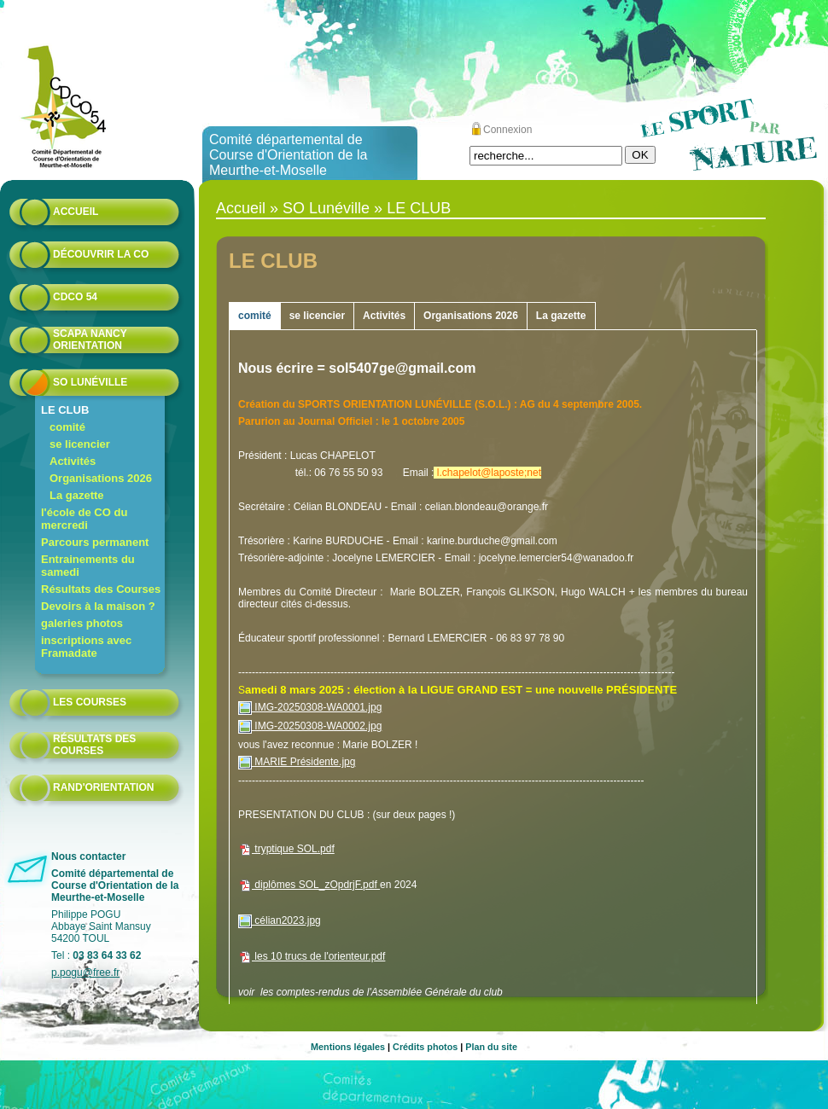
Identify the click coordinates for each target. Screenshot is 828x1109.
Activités (73, 461)
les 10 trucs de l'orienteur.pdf (311, 956)
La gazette (77, 495)
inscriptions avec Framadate (86, 646)
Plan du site (491, 1047)
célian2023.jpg (279, 920)
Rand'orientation (103, 787)
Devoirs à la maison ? (98, 606)
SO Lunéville (90, 382)
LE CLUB (65, 410)
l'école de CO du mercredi (84, 518)
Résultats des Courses (100, 589)
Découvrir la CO (101, 254)
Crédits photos (425, 1047)
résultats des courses (94, 745)
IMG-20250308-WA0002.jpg (310, 726)
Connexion (507, 130)
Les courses (89, 702)
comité (67, 427)
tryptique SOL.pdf (286, 849)
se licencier (80, 444)
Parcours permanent (95, 542)
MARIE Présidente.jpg (296, 762)
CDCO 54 (75, 297)
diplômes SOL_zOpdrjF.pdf (309, 885)
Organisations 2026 (101, 478)
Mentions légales (348, 1047)
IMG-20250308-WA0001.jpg (310, 707)
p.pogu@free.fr (85, 972)
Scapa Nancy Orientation (89, 339)
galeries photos (82, 623)
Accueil (75, 212)
